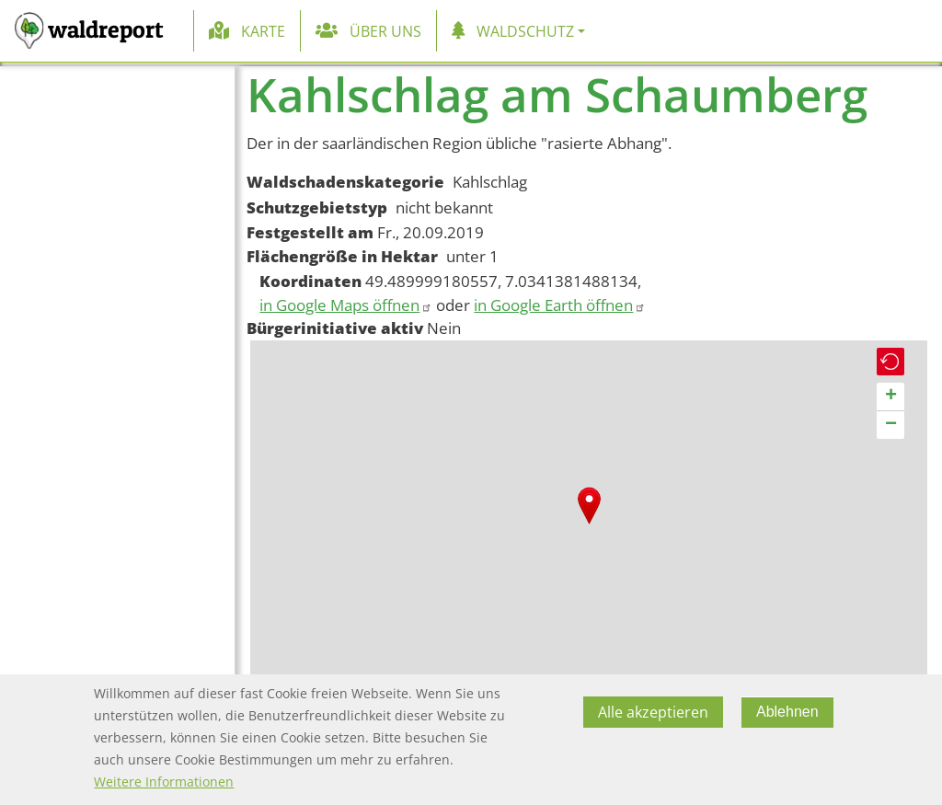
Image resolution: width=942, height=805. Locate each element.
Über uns (385, 31)
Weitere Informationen (164, 781)
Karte (263, 31)
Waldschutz (525, 31)
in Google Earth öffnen (560, 305)
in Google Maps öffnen (345, 305)
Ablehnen (787, 711)
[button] (589, 505)
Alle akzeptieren (653, 712)
